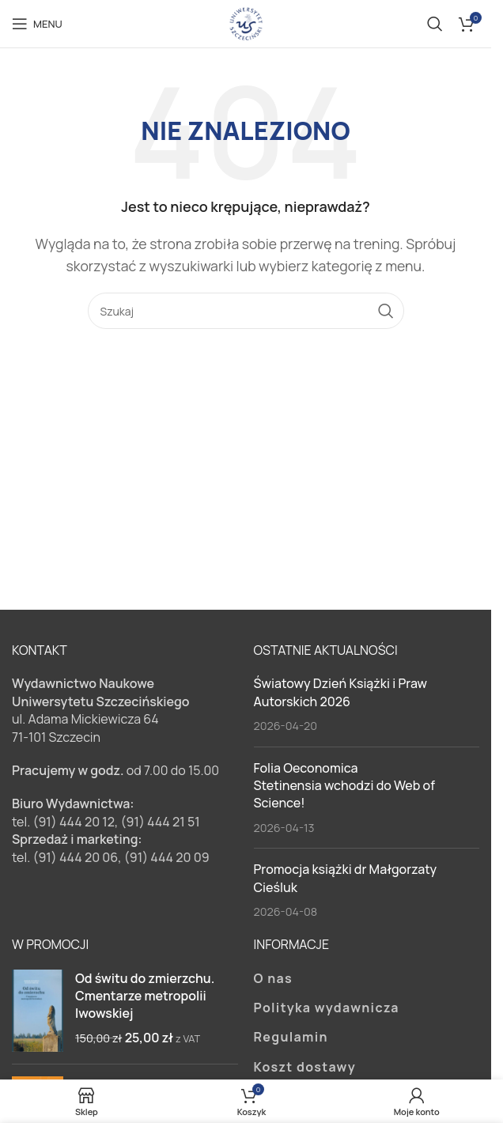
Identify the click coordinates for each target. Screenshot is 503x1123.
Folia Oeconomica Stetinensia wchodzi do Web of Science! (344, 785)
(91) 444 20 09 (167, 857)
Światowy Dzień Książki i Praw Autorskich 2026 (341, 692)
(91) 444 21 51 (160, 821)
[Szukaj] (435, 24)
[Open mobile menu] (37, 24)
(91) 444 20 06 (75, 857)
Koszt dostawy (305, 1067)
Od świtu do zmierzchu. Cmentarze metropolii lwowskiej (144, 996)
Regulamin (291, 1036)
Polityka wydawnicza (326, 1007)
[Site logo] (246, 22)
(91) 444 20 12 (73, 821)
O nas (273, 978)
